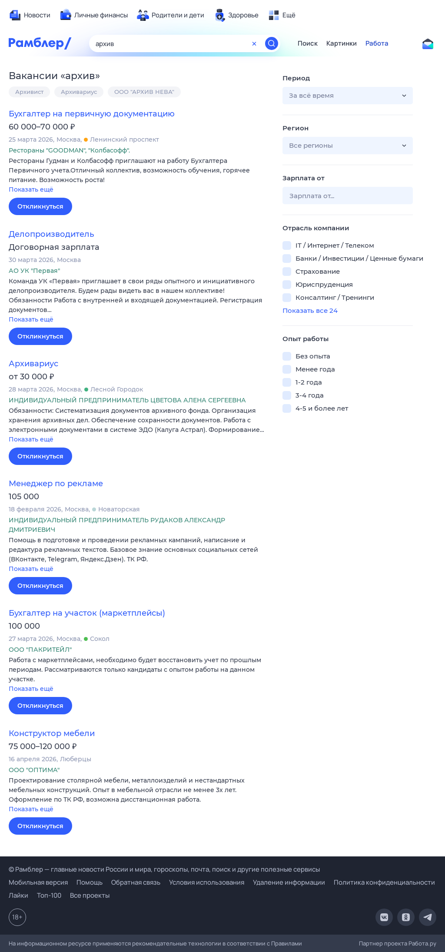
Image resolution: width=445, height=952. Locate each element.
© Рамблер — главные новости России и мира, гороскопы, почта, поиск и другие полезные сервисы (164, 869)
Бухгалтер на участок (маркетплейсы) (87, 613)
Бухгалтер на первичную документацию (92, 114)
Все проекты (90, 895)
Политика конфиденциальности (384, 882)
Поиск (308, 43)
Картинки (341, 43)
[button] (139, 176)
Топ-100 (49, 895)
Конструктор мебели (52, 733)
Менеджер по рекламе (56, 483)
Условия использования (206, 882)
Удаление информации (289, 882)
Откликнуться (40, 206)
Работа (377, 43)
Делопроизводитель (51, 234)
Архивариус (79, 91)
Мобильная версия (38, 882)
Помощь (89, 882)
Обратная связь (135, 882)
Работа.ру (422, 943)
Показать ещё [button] (31, 189)
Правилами (286, 943)
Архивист (29, 91)
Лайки (18, 895)
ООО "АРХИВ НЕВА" (144, 91)
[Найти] (271, 43)
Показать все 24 (310, 310)
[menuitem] (29, 15)
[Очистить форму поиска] (254, 43)
